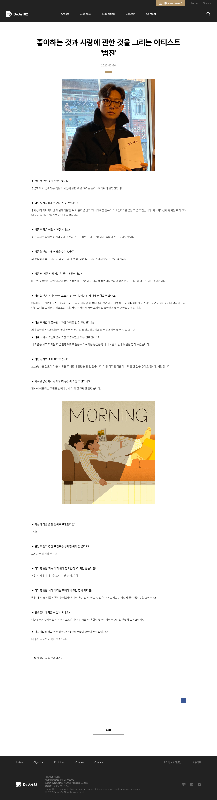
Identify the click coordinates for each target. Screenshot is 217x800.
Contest (131, 13)
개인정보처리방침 (172, 762)
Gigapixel (86, 13)
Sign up (207, 3)
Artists (65, 13)
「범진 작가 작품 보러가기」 (47, 658)
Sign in (194, 3)
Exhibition (108, 13)
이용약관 (196, 762)
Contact (151, 13)
